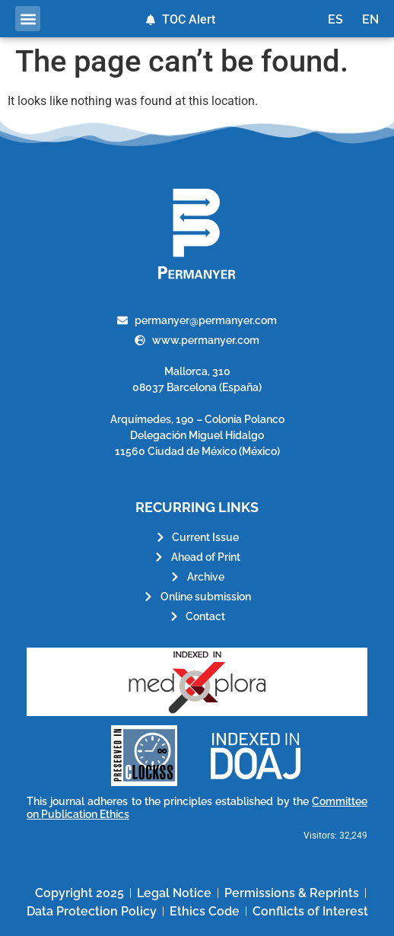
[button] (27, 18)
